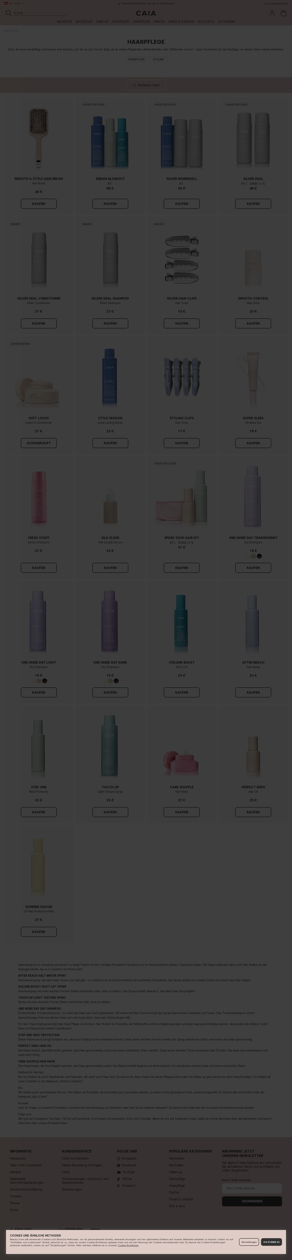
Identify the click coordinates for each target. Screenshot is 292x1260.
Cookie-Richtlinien (128, 1245)
